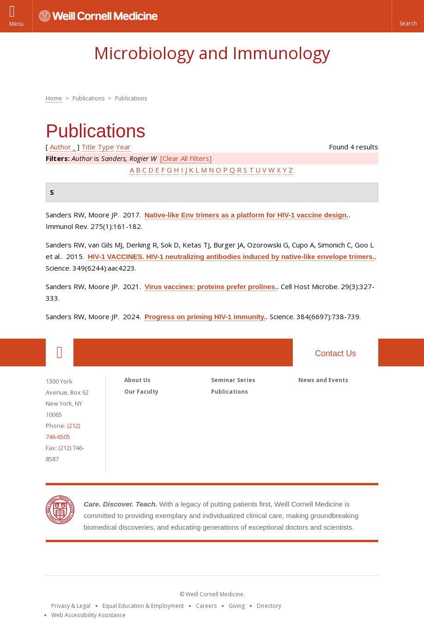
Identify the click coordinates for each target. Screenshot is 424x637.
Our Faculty (141, 392)
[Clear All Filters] (186, 158)
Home (54, 98)
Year (123, 146)
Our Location (59, 352)
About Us (137, 380)
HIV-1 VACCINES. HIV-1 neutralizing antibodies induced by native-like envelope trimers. (231, 256)
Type (105, 146)
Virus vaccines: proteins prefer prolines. (211, 287)
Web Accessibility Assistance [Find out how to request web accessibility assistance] (88, 615)
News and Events (323, 380)
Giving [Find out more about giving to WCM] (237, 606)
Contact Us (335, 353)
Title (88, 146)
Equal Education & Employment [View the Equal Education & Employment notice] (143, 606)
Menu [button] (16, 24)
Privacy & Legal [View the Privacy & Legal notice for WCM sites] (71, 606)
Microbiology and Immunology (212, 53)
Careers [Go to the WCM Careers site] (206, 606)
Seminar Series (233, 380)
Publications (229, 392)
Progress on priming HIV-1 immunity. (205, 317)
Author (60, 146)
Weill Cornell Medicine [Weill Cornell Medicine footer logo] (212, 560)
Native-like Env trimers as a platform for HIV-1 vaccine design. (246, 215)
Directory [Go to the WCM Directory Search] (269, 606)
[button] (408, 16)
